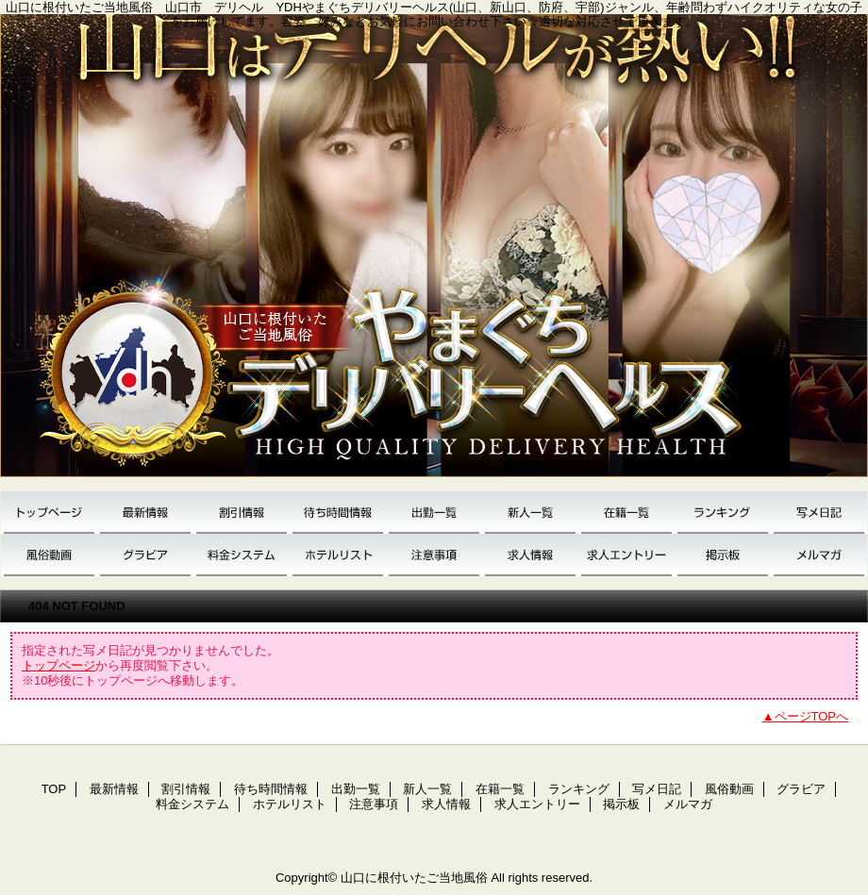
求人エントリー (626, 555)
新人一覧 (530, 512)
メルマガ (819, 555)
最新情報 (145, 512)
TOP (49, 512)
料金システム (241, 555)
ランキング (723, 512)
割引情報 (241, 512)
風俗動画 (49, 555)
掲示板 (723, 555)
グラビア (145, 555)
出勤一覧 (434, 512)
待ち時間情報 (338, 512)
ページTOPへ (812, 716)
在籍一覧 (626, 512)
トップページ (58, 665)
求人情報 (530, 555)
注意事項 (434, 555)
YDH (434, 252)
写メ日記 (819, 512)
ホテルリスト (338, 555)
